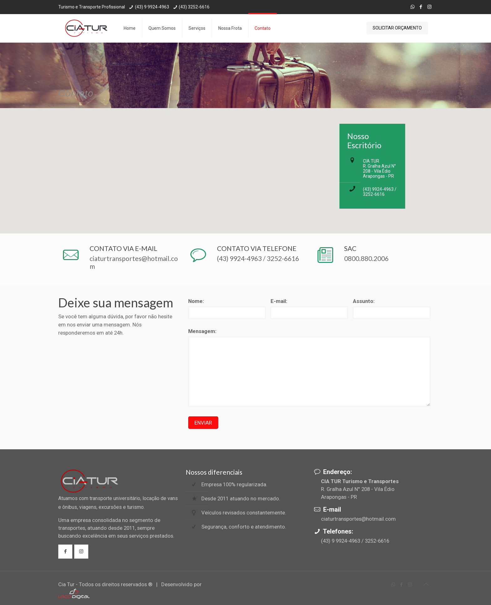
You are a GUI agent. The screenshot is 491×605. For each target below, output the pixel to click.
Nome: (196, 301)
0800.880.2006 (366, 258)
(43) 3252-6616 (194, 6)
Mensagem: (202, 331)
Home (397, 91)
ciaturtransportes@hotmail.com (358, 519)
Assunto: (364, 301)
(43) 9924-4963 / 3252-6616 (379, 192)
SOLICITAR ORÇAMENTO (397, 27)
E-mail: (279, 301)
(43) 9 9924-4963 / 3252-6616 (355, 541)
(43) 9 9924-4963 (152, 6)
